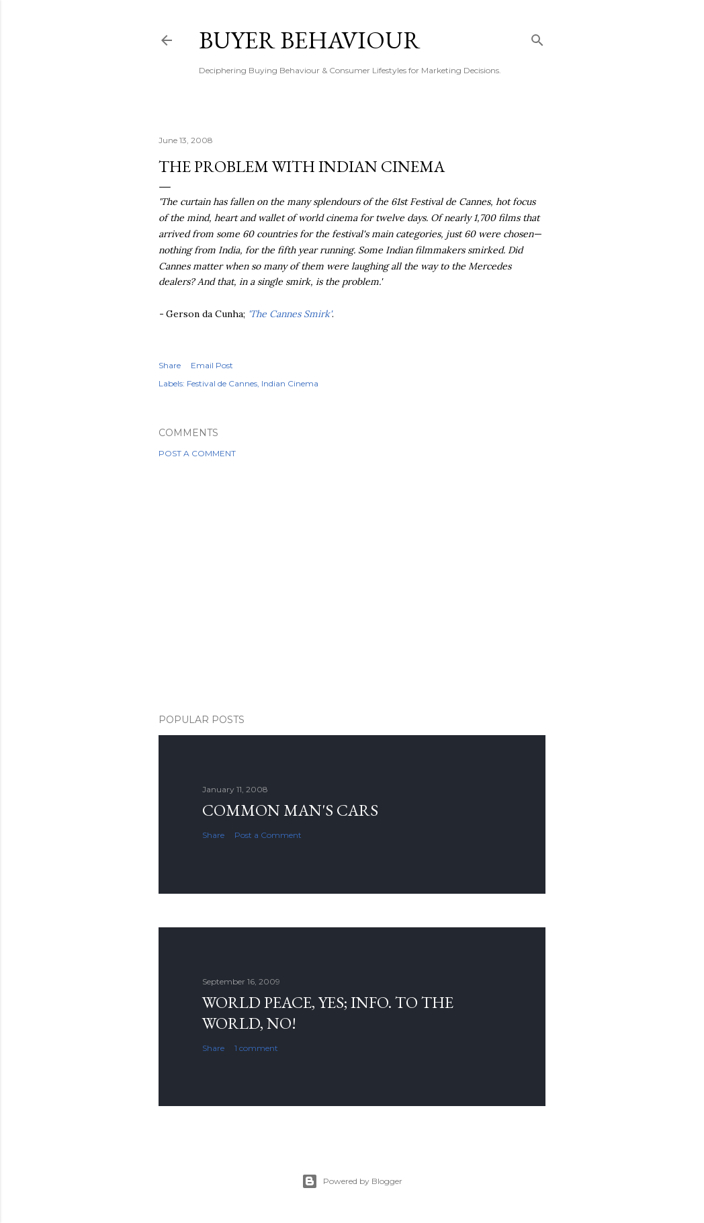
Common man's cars (290, 810)
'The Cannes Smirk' (290, 314)
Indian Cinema (289, 383)
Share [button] (170, 365)
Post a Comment (197, 453)
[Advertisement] (352, 586)
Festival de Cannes (222, 383)
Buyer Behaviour (310, 40)
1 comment (256, 1048)
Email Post (212, 365)
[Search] (537, 37)
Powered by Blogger (352, 1181)
